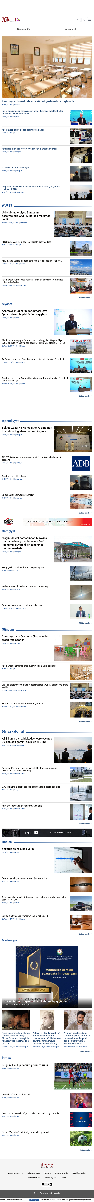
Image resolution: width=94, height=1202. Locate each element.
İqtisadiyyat (10, 421)
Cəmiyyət (8, 531)
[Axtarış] (78, 19)
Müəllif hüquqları (79, 1173)
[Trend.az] (11, 19)
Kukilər (63, 1178)
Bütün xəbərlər (84, 298)
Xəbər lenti (70, 29)
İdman (6, 1058)
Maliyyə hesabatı (33, 1173)
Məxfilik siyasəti (50, 1178)
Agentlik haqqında (15, 1173)
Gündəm (8, 629)
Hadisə (7, 842)
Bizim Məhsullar (61, 1173)
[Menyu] (89, 19)
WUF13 (7, 205)
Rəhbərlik (48, 1173)
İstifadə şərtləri (34, 1178)
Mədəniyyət (10, 940)
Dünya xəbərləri (13, 731)
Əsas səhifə (23, 29)
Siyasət (7, 304)
